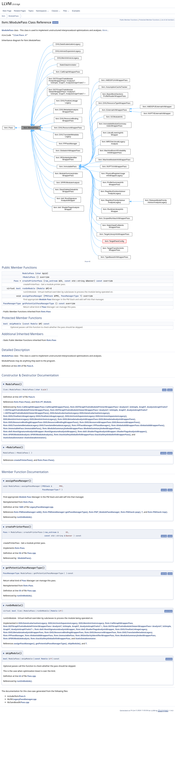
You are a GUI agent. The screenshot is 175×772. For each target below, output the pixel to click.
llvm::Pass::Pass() (22, 402)
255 (19, 366)
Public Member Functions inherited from (26, 311)
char (38, 273)
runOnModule (28, 288)
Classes (56, 11)
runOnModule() (24, 517)
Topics (30, 11)
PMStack (49, 296)
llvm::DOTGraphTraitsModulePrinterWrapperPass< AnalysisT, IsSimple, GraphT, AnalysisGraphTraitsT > (52, 626)
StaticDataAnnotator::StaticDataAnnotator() (24, 437)
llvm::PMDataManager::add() (28, 512)
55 (20, 590)
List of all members (167, 20)
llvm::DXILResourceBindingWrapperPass (63, 632)
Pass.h (30, 366)
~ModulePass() (24, 558)
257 (20, 396)
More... (105, 30)
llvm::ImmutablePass (64, 635)
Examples (76, 11)
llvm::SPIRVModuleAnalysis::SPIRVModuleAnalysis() (28, 434)
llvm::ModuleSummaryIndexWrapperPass (135, 635)
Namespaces (42, 11)
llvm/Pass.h (19, 35)
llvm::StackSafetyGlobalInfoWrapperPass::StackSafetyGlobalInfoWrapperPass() (92, 434)
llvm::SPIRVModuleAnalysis (16, 638)
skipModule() (74, 643)
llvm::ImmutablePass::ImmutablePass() (22, 428)
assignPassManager (32, 296)
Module (41, 288)
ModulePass (14, 16)
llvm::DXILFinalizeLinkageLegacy (131, 629)
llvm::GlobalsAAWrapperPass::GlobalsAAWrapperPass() (137, 425)
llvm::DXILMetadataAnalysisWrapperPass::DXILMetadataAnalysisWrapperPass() (96, 419)
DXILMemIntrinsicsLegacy (91, 623)
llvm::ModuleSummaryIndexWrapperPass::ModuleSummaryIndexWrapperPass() (81, 428)
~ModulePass (28, 277)
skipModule (15, 323)
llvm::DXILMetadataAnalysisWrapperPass (23, 632)
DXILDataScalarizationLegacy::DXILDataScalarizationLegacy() (80, 413)
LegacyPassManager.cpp (41, 507)
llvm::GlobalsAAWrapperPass (39, 635)
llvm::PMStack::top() (157, 512)
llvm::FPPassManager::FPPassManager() (91, 425)
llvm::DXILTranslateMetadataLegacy (134, 632)
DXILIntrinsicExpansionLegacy (62, 623)
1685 (21, 507)
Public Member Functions (129, 20)
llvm (3, 16)
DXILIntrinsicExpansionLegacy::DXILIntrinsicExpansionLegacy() (96, 416)
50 (20, 553)
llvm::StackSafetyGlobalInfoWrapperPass (50, 638)
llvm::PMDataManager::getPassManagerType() (65, 512)
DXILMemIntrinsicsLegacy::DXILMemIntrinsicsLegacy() (30, 419)
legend (87, 261)
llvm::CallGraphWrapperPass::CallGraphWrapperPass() (43, 407)
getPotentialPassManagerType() (51, 643)
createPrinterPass (32, 281)
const (68, 281)
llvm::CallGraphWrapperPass (119, 623)
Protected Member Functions (149, 20)
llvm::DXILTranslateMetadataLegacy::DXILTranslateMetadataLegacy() (37, 425)
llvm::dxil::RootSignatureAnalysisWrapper (55, 629)
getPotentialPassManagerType (38, 303)
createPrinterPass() (23, 460)
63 (20, 676)
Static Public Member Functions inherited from (29, 340)
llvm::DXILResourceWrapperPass (100, 632)
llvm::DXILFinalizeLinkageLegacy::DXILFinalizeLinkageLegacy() (33, 416)
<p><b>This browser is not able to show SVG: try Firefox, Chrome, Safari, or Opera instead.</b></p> (88, 151)
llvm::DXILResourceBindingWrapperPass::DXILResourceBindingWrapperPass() (40, 422)
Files (66, 11)
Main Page (7, 11)
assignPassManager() (24, 643)
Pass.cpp (31, 553)
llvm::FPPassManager (13, 635)
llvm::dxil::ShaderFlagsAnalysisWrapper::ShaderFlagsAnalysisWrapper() (112, 431)
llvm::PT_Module (43, 402)
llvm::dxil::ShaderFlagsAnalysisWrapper (95, 629)
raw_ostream (51, 281)
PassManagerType (70, 296)
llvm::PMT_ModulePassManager (104, 512)
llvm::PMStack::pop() (131, 512)
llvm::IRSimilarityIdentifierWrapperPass (94, 635)
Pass (16, 281)
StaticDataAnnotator (85, 638)
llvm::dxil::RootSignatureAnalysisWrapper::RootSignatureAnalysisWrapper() (40, 431)
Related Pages (20, 11)
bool (18, 288)
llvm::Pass (46, 311)
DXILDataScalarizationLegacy (32, 623)
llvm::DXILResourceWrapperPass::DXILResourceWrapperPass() (109, 422)
